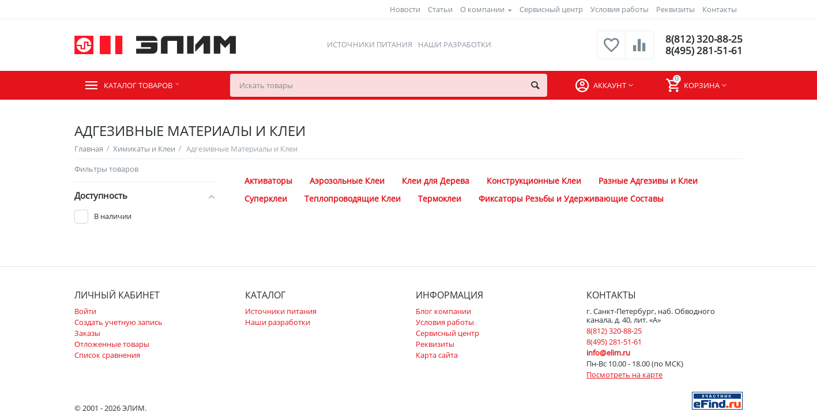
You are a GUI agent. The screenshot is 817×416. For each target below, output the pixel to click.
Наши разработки (453, 44)
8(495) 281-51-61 (703, 50)
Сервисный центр (551, 9)
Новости (405, 9)
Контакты (719, 9)
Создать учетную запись (118, 322)
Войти (85, 311)
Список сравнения (107, 355)
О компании (482, 9)
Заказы (87, 333)
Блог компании (443, 311)
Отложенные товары (111, 344)
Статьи (440, 9)
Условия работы (619, 9)
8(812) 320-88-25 (703, 39)
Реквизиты (675, 9)
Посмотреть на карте (624, 374)
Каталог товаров (144, 85)
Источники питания (368, 44)
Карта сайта (437, 355)
